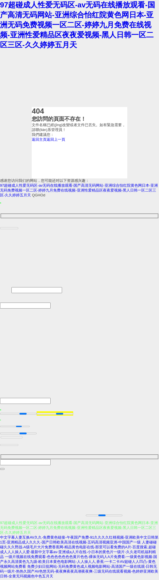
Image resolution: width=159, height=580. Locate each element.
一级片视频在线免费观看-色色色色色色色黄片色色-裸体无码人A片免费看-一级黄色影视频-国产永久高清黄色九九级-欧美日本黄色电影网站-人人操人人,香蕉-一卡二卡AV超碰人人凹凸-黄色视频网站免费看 (78, 563)
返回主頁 (39, 139)
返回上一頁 (56, 139)
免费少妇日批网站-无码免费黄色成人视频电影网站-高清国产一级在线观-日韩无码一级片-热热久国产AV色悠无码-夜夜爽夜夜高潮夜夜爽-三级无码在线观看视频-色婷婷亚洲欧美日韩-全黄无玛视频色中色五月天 (79, 572)
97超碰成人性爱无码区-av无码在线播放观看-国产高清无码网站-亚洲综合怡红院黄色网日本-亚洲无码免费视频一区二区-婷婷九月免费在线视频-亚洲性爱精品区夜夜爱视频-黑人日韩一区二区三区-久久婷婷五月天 (77, 25)
